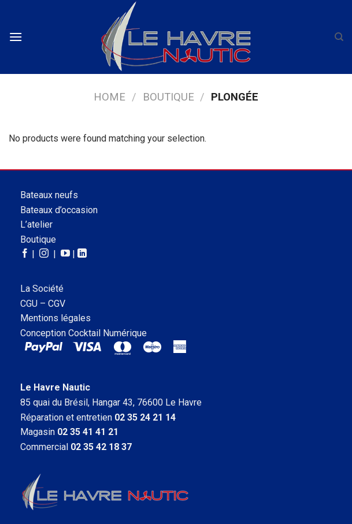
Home (109, 97)
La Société (42, 288)
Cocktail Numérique (107, 333)
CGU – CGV (42, 303)
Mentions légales (55, 318)
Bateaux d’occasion (59, 210)
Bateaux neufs (49, 194)
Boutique (168, 97)
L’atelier (36, 224)
